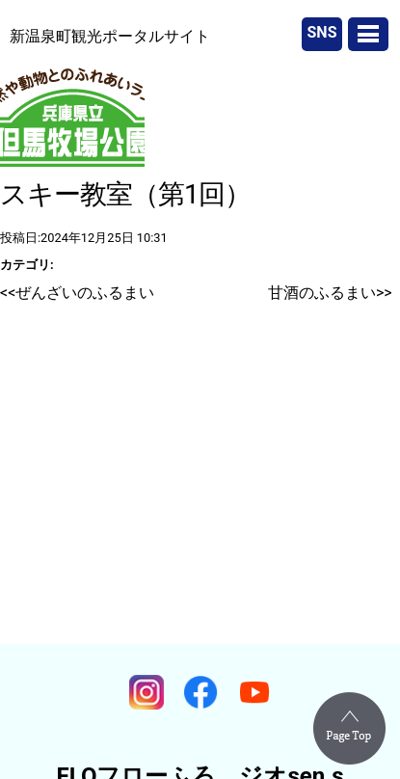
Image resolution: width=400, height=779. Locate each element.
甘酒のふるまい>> (330, 292)
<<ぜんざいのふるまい (77, 292)
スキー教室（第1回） (125, 194)
